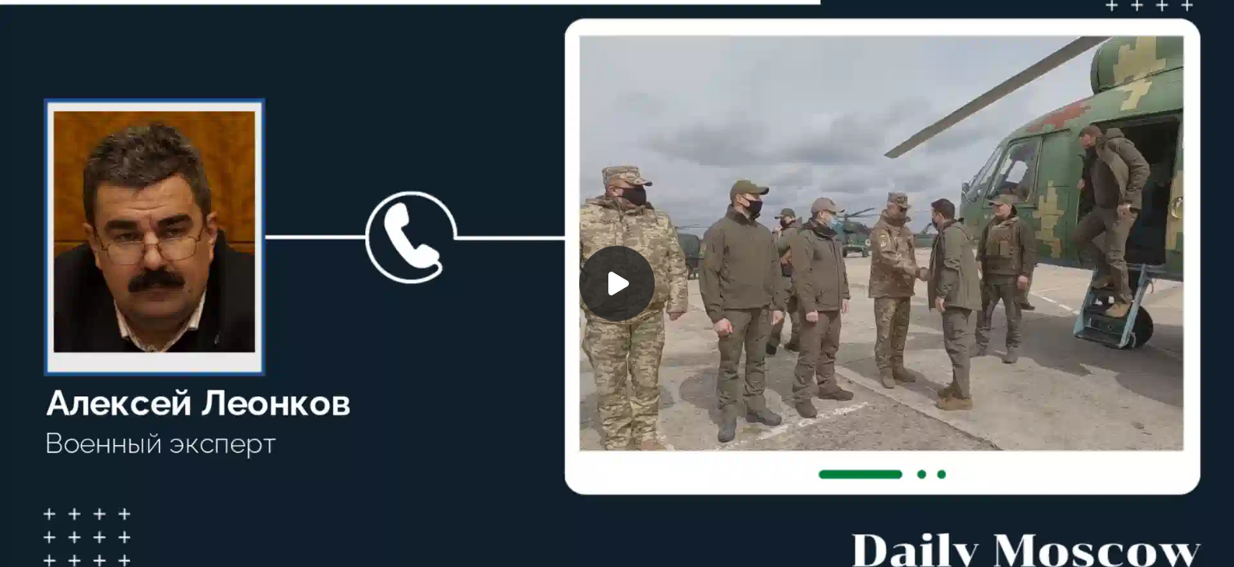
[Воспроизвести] (617, 283)
